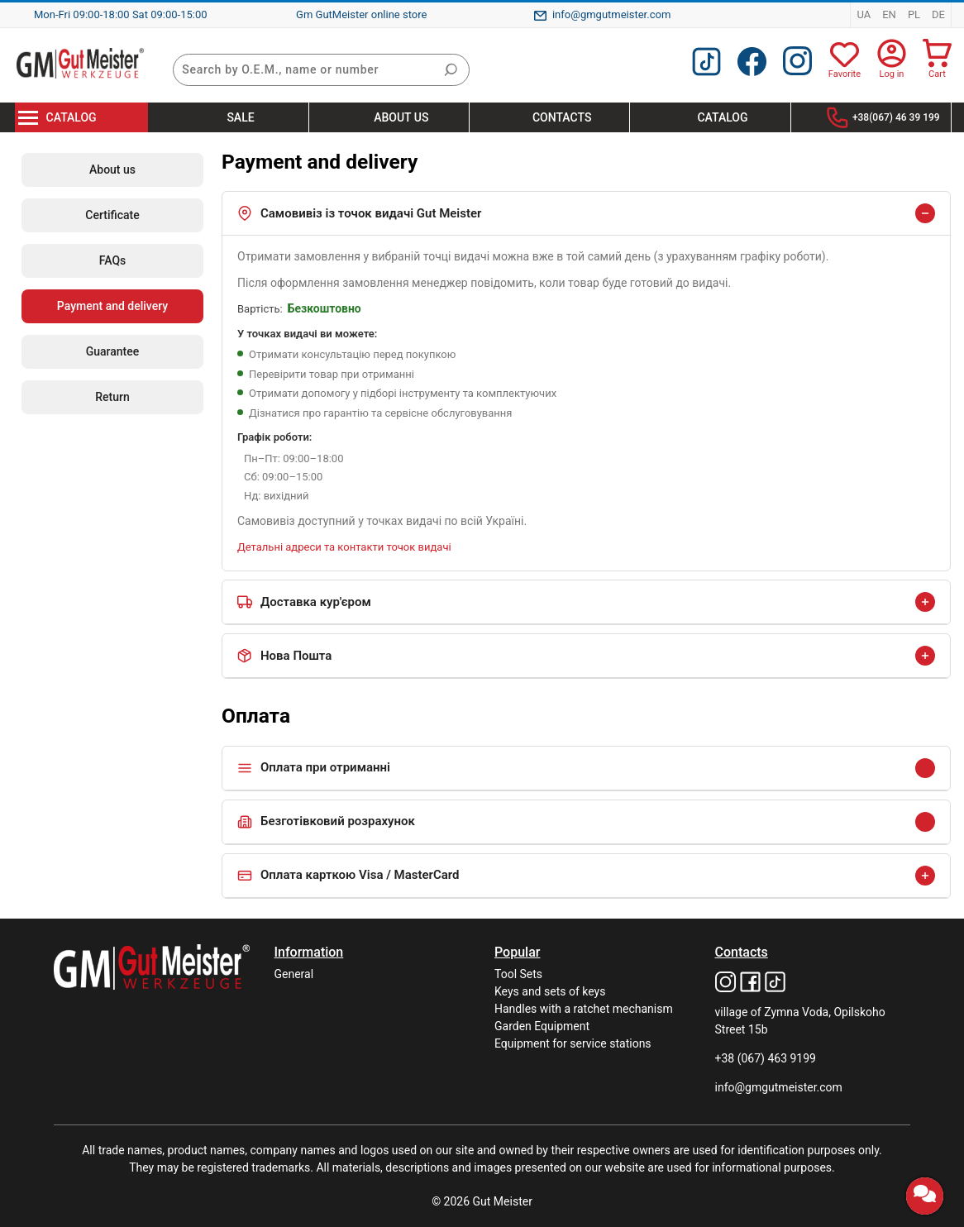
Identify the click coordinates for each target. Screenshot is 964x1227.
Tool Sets (518, 974)
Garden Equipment (541, 1026)
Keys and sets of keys (549, 991)
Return (112, 396)
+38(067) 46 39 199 (896, 117)
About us (112, 169)
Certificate (112, 215)
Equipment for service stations (572, 1043)
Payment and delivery (112, 306)
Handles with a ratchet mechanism (583, 1008)
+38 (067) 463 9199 (765, 1058)
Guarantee (113, 351)
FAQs (112, 260)
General (294, 974)
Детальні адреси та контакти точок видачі (344, 547)
